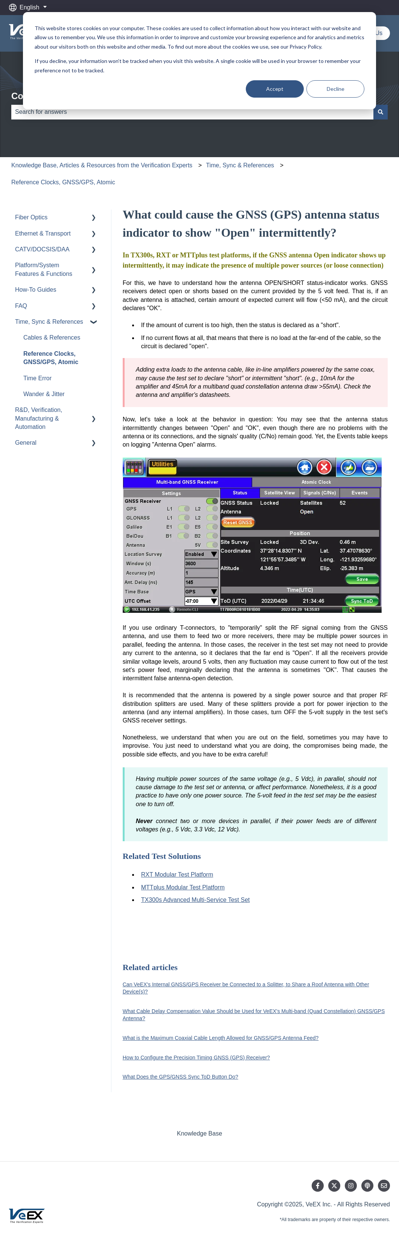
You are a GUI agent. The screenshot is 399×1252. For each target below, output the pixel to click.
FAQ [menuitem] (21, 306)
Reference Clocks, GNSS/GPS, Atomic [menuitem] (50, 357)
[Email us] (384, 1186)
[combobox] (192, 112)
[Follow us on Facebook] (318, 1186)
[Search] (380, 112)
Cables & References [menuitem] (51, 337)
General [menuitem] (26, 442)
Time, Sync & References (240, 165)
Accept (274, 89)
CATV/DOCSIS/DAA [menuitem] (42, 249)
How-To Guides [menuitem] (35, 289)
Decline (335, 89)
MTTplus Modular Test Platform (183, 887)
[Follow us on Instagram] (351, 1186)
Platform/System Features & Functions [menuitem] (43, 269)
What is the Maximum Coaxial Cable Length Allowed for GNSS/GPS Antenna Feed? (221, 1038)
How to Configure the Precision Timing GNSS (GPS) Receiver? (196, 1058)
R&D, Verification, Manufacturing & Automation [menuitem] (38, 418)
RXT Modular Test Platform (177, 874)
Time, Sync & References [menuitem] (49, 321)
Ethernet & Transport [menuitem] (43, 233)
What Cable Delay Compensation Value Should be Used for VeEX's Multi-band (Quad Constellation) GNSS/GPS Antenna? (254, 1015)
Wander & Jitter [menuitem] (44, 394)
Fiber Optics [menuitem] (31, 217)
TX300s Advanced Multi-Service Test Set (195, 900)
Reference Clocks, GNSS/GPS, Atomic (63, 182)
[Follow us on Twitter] (334, 1186)
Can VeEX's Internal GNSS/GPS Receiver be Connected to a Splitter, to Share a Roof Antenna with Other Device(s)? (246, 988)
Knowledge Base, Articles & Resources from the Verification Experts (101, 165)
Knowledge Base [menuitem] (199, 1133)
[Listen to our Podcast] (367, 1186)
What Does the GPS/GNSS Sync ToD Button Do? (180, 1077)
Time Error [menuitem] (37, 378)
